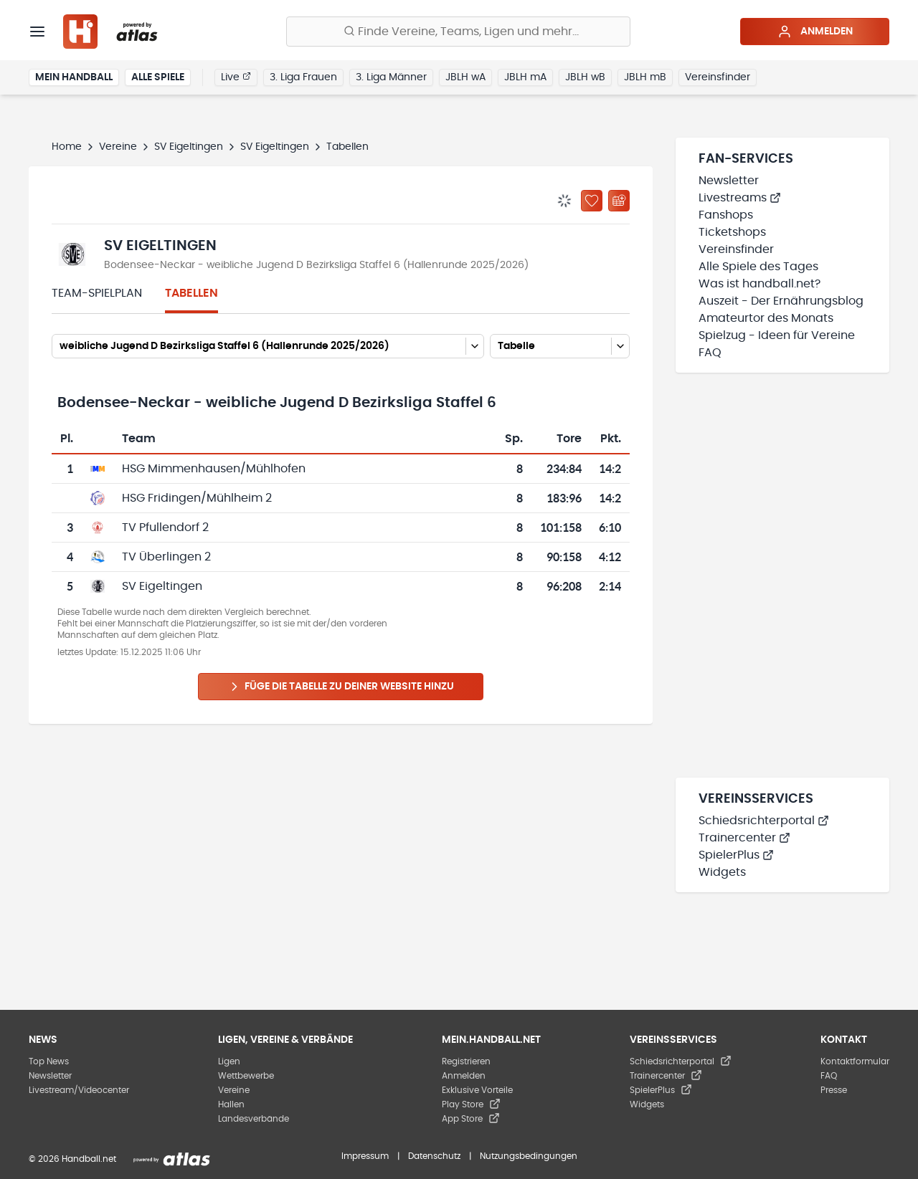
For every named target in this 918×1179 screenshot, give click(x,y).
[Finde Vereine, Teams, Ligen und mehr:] (458, 31)
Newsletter (729, 180)
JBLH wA (465, 77)
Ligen (229, 1061)
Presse (833, 1090)
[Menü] (37, 31)
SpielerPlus (736, 855)
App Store (471, 1118)
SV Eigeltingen (188, 147)
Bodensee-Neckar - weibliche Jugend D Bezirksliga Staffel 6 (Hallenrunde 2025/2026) (316, 265)
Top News (49, 1061)
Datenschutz (434, 1156)
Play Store (471, 1104)
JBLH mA (525, 77)
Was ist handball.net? (759, 284)
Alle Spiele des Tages (758, 266)
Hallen (231, 1104)
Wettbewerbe (246, 1075)
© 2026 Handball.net (72, 1159)
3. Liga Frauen (303, 77)
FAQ (710, 352)
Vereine (118, 147)
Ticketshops (732, 232)
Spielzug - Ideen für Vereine (777, 335)
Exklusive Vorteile (477, 1090)
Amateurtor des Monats (766, 318)
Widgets (722, 872)
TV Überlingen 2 (166, 557)
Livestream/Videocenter (79, 1090)
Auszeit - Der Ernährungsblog (781, 301)
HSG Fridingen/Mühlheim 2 (197, 498)
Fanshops (726, 215)
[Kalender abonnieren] (619, 200)
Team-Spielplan (97, 293)
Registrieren (466, 1061)
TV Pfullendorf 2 (165, 527)
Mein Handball (74, 77)
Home (67, 147)
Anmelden (815, 31)
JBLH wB (585, 77)
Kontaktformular (854, 1061)
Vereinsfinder (717, 77)
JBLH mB (645, 77)
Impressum (365, 1156)
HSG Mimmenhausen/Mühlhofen (214, 468)
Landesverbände (253, 1118)
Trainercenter (744, 837)
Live (236, 77)
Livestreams (740, 197)
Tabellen (191, 293)
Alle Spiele (157, 77)
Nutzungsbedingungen (528, 1156)
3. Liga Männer (391, 77)
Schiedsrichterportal (764, 820)
